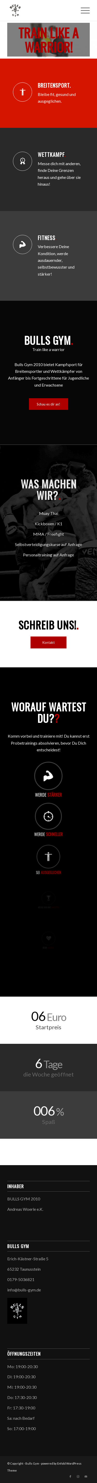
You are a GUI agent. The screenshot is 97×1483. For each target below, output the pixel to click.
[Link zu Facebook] (70, 1476)
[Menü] (83, 10)
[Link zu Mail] (86, 1476)
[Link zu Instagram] (78, 1476)
